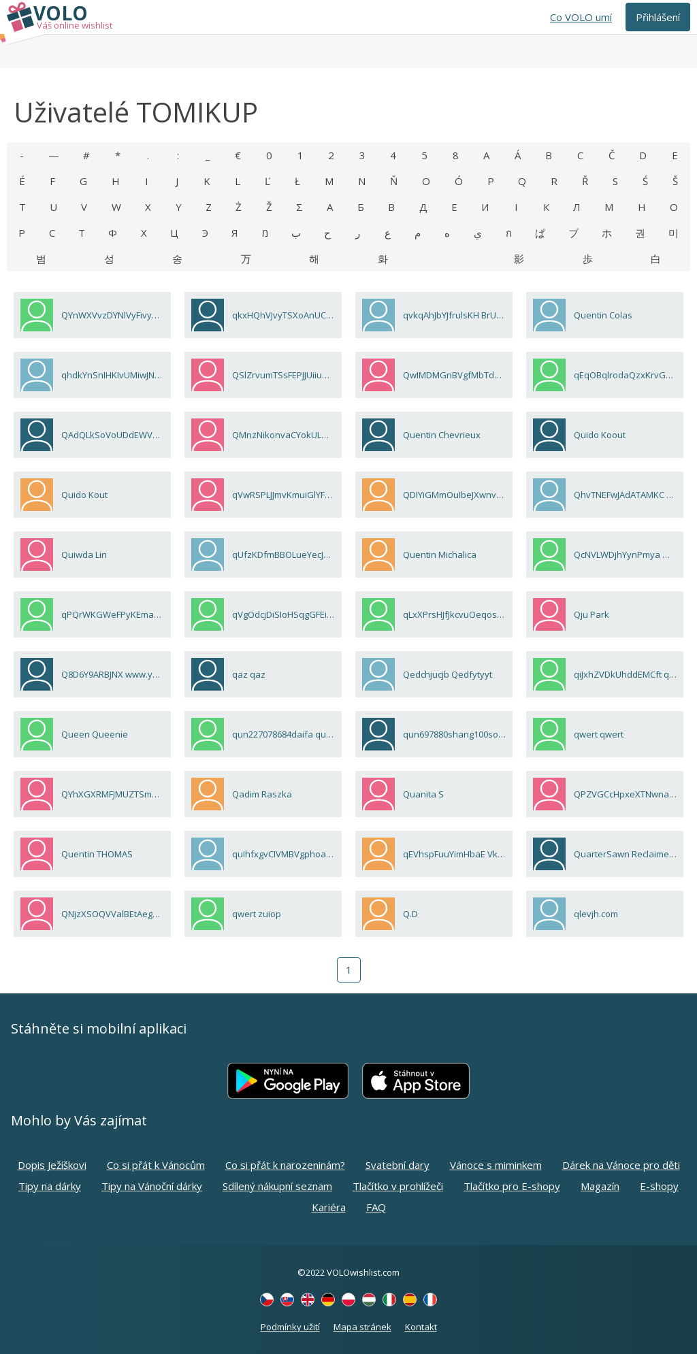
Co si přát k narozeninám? (285, 1165)
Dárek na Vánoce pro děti (621, 1165)
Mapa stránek (362, 1327)
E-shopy (659, 1186)
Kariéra (329, 1207)
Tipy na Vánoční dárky (151, 1186)
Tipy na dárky (49, 1186)
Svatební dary (397, 1165)
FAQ (376, 1207)
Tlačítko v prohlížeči (398, 1186)
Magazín (600, 1186)
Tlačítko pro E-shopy (512, 1186)
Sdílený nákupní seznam (277, 1186)
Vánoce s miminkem (496, 1165)
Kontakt (421, 1327)
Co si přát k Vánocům (156, 1165)
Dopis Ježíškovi (52, 1165)
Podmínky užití (290, 1327)
